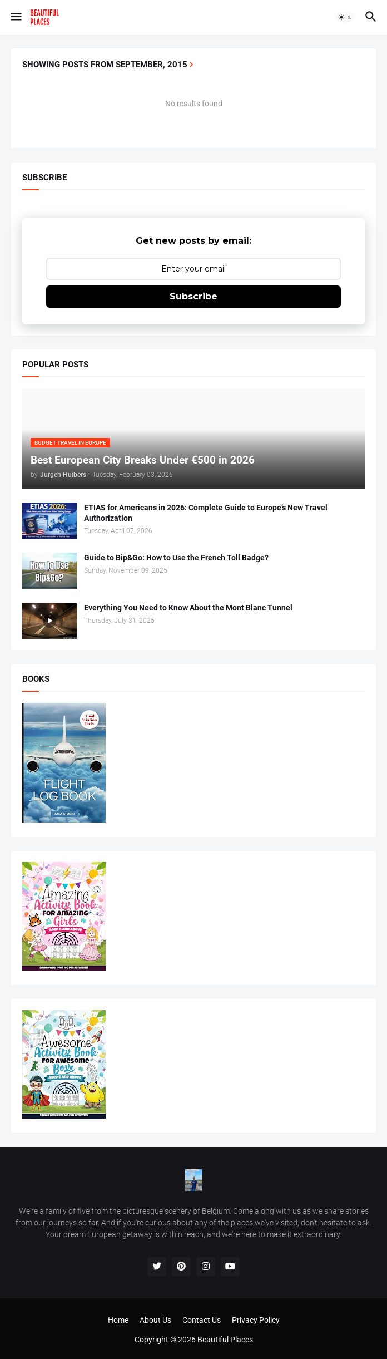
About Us (155, 1320)
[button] (15, 17)
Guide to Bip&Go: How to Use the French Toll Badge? (176, 557)
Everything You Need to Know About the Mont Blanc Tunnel (188, 607)
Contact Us (201, 1320)
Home (118, 1320)
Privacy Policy (256, 1320)
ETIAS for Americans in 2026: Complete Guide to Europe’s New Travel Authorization (206, 513)
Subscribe (193, 296)
